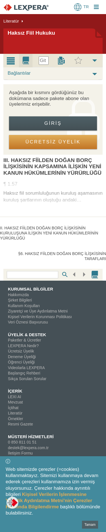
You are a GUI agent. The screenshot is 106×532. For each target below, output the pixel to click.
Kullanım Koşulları (24, 305)
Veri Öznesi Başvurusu (28, 322)
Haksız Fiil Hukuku (31, 33)
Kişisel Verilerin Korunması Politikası (40, 316)
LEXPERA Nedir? (23, 345)
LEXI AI (14, 396)
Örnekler (15, 418)
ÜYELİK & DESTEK (27, 334)
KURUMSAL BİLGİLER (30, 289)
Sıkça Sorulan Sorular (27, 378)
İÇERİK (15, 391)
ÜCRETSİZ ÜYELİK (53, 142)
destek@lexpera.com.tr (28, 447)
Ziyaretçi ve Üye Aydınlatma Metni (38, 311)
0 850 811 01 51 (22, 442)
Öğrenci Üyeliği (21, 362)
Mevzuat (15, 402)
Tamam (90, 525)
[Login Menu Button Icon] (96, 7)
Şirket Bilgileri (20, 300)
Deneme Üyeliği (22, 356)
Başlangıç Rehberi (24, 373)
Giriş (53, 123)
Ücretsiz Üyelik (21, 351)
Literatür (11, 21)
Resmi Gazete (20, 424)
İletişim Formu (20, 453)
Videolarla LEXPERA (26, 367)
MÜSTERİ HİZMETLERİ (31, 436)
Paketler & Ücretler (24, 340)
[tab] (11, 60)
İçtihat (13, 407)
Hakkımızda (18, 294)
